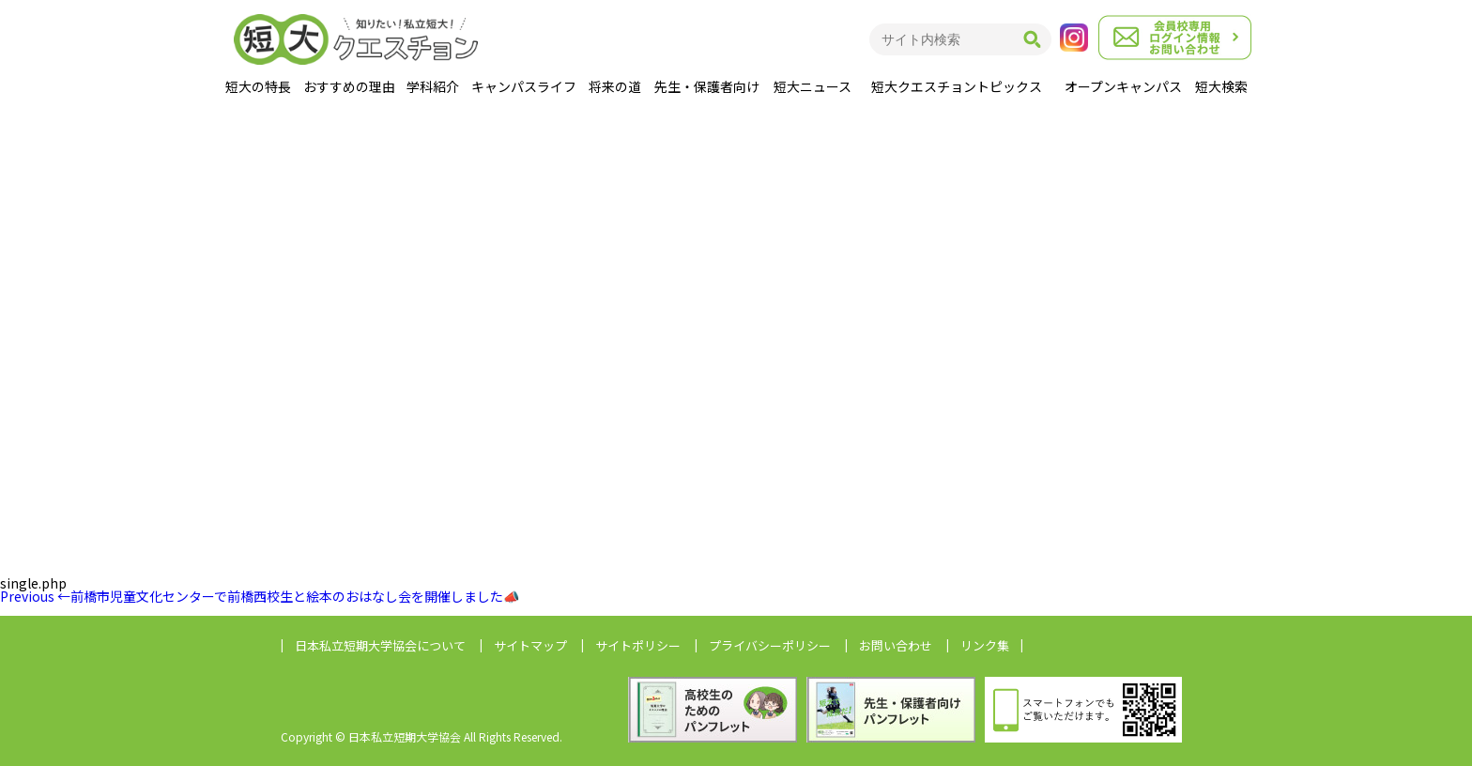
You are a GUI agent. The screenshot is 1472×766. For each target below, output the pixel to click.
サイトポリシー (638, 645)
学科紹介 (432, 86)
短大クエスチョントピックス (956, 86)
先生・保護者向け (706, 86)
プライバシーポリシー (770, 645)
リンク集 (984, 645)
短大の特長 (258, 86)
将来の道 (615, 86)
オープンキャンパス (1123, 86)
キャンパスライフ (523, 86)
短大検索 (1221, 86)
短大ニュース (812, 86)
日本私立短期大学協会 (380, 645)
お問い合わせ (895, 645)
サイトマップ (530, 645)
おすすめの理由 (349, 86)
